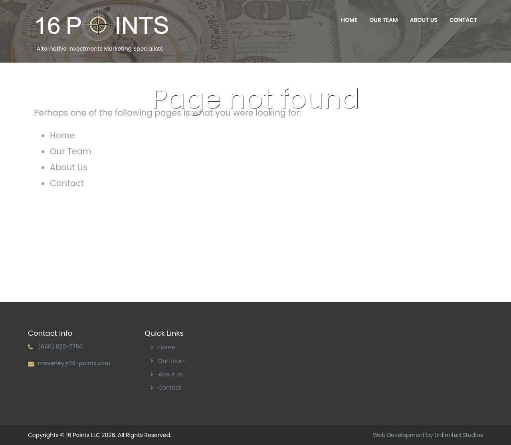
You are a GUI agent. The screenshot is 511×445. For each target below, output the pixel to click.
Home (349, 20)
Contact (463, 20)
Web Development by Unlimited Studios (428, 435)
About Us (424, 20)
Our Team (383, 20)
